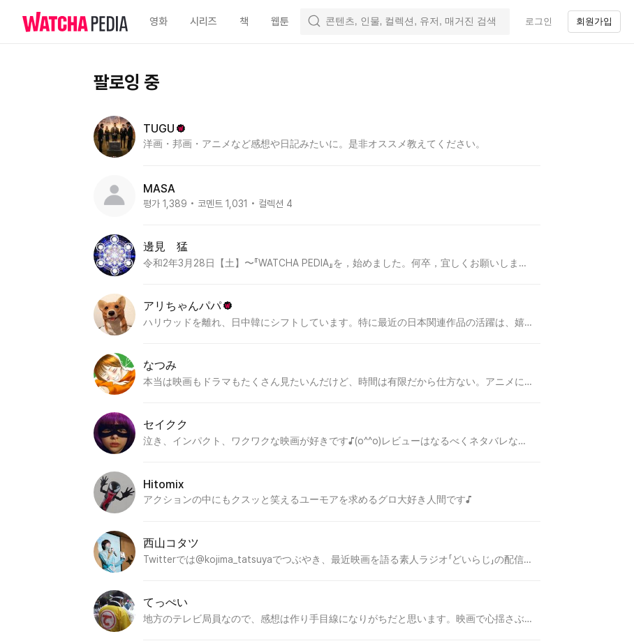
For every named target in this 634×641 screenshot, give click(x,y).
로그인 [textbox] (538, 21)
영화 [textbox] (158, 21)
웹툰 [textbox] (280, 21)
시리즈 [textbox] (203, 21)
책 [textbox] (244, 21)
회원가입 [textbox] (594, 21)
